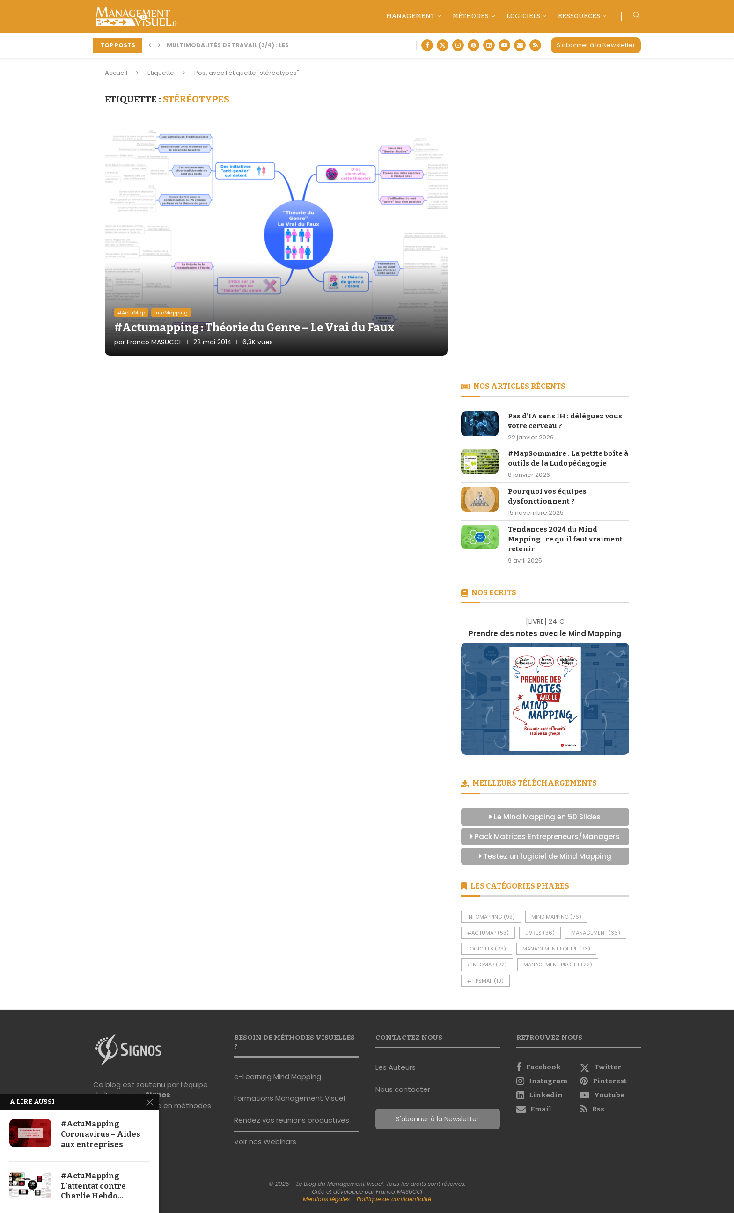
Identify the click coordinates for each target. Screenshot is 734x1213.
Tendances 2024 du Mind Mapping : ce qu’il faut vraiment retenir (565, 539)
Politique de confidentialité (394, 1199)
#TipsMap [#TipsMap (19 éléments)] (485, 981)
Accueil (116, 72)
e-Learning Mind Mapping (277, 1076)
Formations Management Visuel (289, 1098)
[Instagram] (458, 45)
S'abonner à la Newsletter (596, 45)
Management (410, 16)
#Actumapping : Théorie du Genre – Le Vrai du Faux (254, 327)
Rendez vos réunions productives (291, 1120)
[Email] (520, 45)
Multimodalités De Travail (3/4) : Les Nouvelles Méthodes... (266, 45)
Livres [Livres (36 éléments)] (540, 932)
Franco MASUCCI (154, 342)
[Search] (636, 17)
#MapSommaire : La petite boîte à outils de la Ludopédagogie (568, 458)
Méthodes (471, 16)
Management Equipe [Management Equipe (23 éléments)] (556, 948)
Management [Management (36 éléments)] (595, 932)
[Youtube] (504, 45)
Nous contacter (402, 1089)
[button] (150, 45)
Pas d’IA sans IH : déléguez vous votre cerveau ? (565, 421)
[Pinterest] (473, 45)
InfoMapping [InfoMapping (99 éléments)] (491, 917)
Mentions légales (326, 1199)
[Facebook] (427, 45)
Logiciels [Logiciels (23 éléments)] (486, 948)
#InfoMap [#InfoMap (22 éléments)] (487, 964)
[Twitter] (442, 45)
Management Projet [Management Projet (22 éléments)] (557, 964)
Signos (157, 1095)
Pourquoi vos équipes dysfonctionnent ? (547, 496)
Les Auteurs (395, 1067)
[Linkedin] (489, 45)
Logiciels (523, 16)
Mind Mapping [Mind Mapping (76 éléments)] (556, 917)
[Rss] (535, 45)
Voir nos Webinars (265, 1142)
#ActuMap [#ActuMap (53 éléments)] (488, 932)
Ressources (579, 16)
